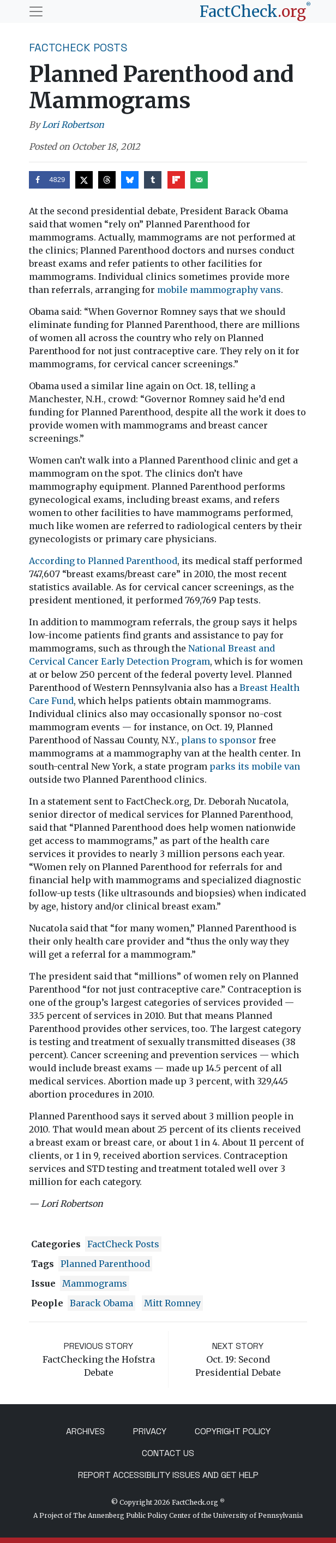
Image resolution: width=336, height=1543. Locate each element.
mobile (172, 289)
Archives (85, 1431)
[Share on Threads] (107, 180)
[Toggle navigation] (36, 11)
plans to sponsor (218, 740)
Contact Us (168, 1453)
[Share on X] (84, 180)
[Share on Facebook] (49, 180)
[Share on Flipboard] (176, 180)
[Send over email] (199, 180)
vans (270, 289)
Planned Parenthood (105, 1263)
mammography (224, 289)
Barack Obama (101, 1303)
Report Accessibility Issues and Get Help (168, 1475)
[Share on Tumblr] (152, 180)
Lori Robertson (73, 124)
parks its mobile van (254, 766)
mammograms (94, 1283)
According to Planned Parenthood (103, 560)
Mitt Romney (172, 1303)
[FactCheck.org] (255, 11)
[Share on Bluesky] (130, 180)
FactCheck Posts (78, 47)
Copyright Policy (233, 1431)
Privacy (149, 1431)
